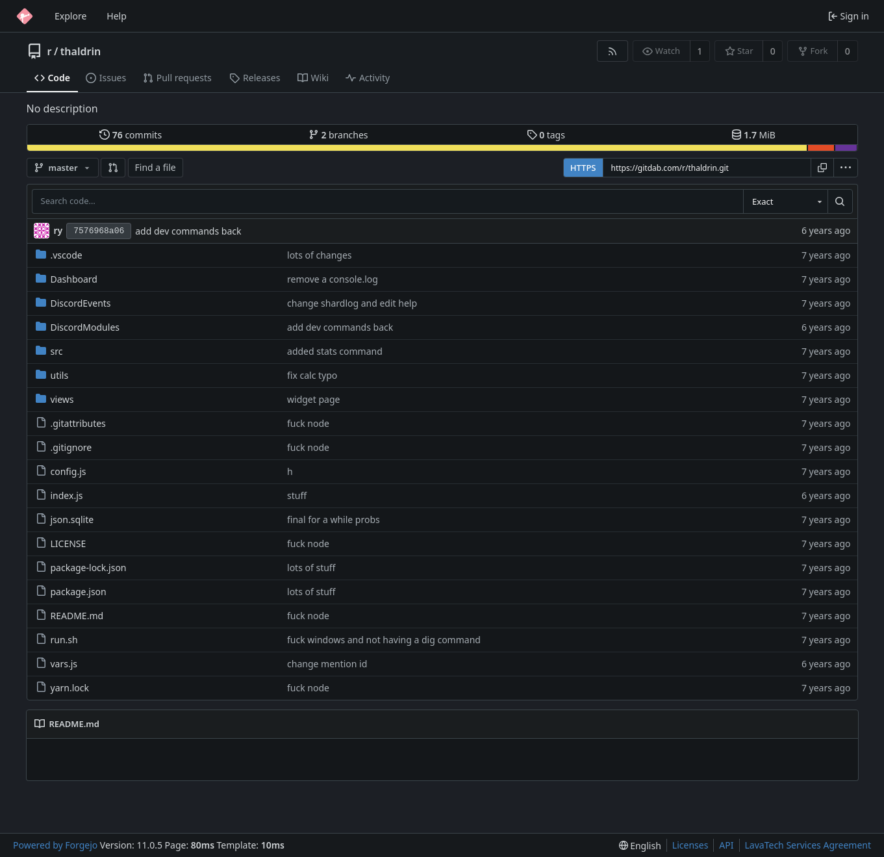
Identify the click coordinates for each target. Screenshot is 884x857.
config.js (61, 471)
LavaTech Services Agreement (808, 845)
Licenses (690, 845)
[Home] (24, 16)
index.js (59, 495)
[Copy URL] (822, 167)
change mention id (327, 664)
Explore (70, 16)
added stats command (335, 351)
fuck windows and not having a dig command (384, 639)
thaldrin (80, 51)
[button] (113, 167)
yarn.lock (62, 688)
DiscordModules (78, 327)
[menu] (845, 167)
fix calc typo (312, 375)
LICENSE (61, 543)
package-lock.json (81, 567)
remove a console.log (332, 279)
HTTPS (583, 167)
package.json (71, 591)
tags (546, 135)
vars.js (57, 664)
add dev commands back (188, 231)
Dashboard (66, 279)
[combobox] (785, 201)
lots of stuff (311, 567)
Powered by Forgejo (55, 845)
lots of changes (319, 255)
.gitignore (64, 447)
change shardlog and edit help (352, 303)
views (55, 399)
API (726, 845)
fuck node (308, 423)
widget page (313, 399)
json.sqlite (65, 519)
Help (117, 16)
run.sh (57, 639)
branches (338, 135)
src (49, 351)
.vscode (59, 255)
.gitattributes (71, 423)
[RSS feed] (612, 51)
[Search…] (839, 201)
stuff (297, 495)
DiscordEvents (73, 303)
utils (52, 375)
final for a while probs (333, 519)
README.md (70, 615)
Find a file (155, 167)
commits (130, 135)
